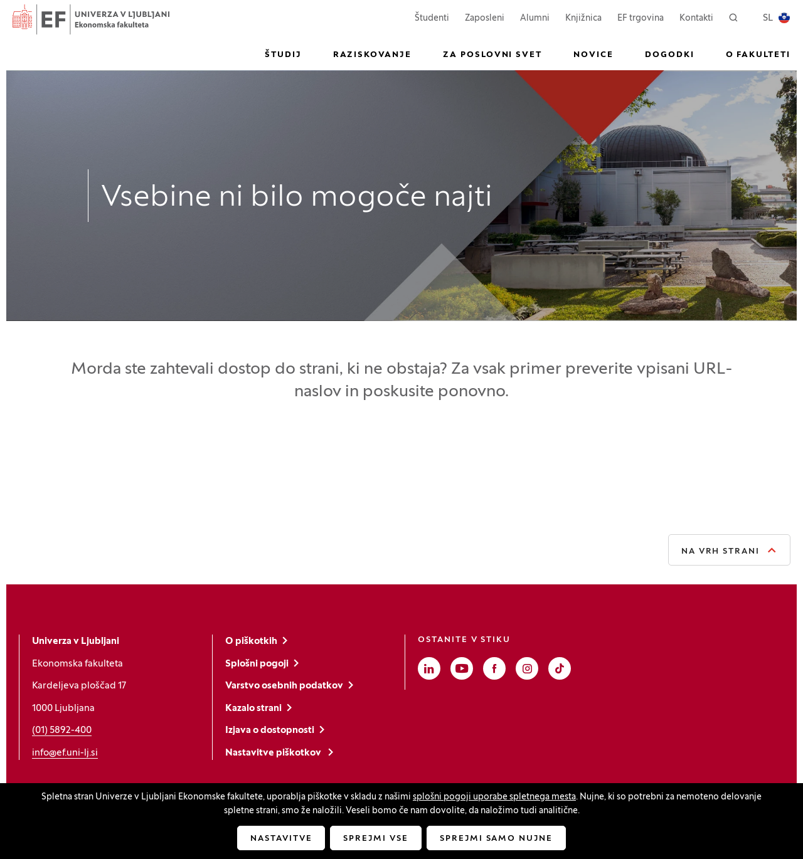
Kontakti (696, 18)
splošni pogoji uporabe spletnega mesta (494, 797)
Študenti (432, 17)
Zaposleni (484, 17)
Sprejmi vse (375, 839)
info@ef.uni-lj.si (65, 753)
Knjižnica (583, 18)
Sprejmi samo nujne (496, 839)
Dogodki (669, 55)
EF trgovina (640, 17)
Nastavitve (281, 839)
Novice (593, 55)
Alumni (535, 18)
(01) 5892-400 (62, 730)
